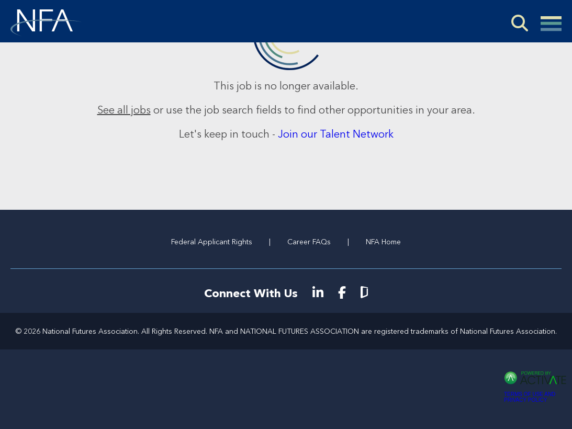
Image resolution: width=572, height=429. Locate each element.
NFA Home (383, 241)
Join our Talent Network (336, 134)
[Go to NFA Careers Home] (46, 23)
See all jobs (124, 110)
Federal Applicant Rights (211, 241)
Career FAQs (309, 241)
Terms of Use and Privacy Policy (529, 397)
